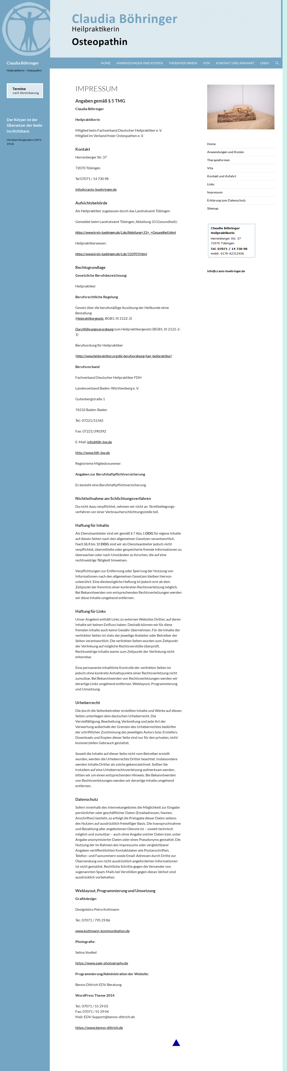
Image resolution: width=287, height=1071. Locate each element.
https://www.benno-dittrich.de (99, 1027)
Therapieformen (183, 63)
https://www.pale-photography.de (101, 963)
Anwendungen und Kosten (139, 63)
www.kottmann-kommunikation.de (102, 931)
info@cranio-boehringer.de (96, 189)
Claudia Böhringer (23, 62)
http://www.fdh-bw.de (92, 452)
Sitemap (212, 208)
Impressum (215, 192)
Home (106, 63)
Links (264, 63)
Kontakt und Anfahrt (235, 63)
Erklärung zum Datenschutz (226, 200)
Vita (206, 63)
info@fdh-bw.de (99, 442)
